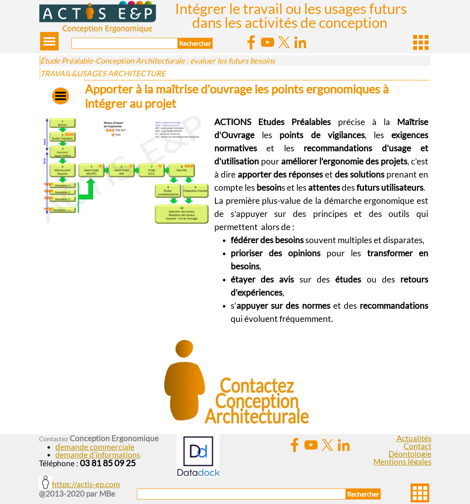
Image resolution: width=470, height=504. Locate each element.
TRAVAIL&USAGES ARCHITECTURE (103, 73)
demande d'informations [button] (97, 454)
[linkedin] (300, 42)
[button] (125, 115)
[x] (284, 42)
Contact (417, 446)
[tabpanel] (321, 220)
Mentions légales (402, 461)
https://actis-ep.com (86, 484)
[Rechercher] (124, 43)
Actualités (414, 438)
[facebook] (251, 42)
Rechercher (195, 43)
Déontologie (409, 453)
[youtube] (267, 42)
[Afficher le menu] (49, 41)
